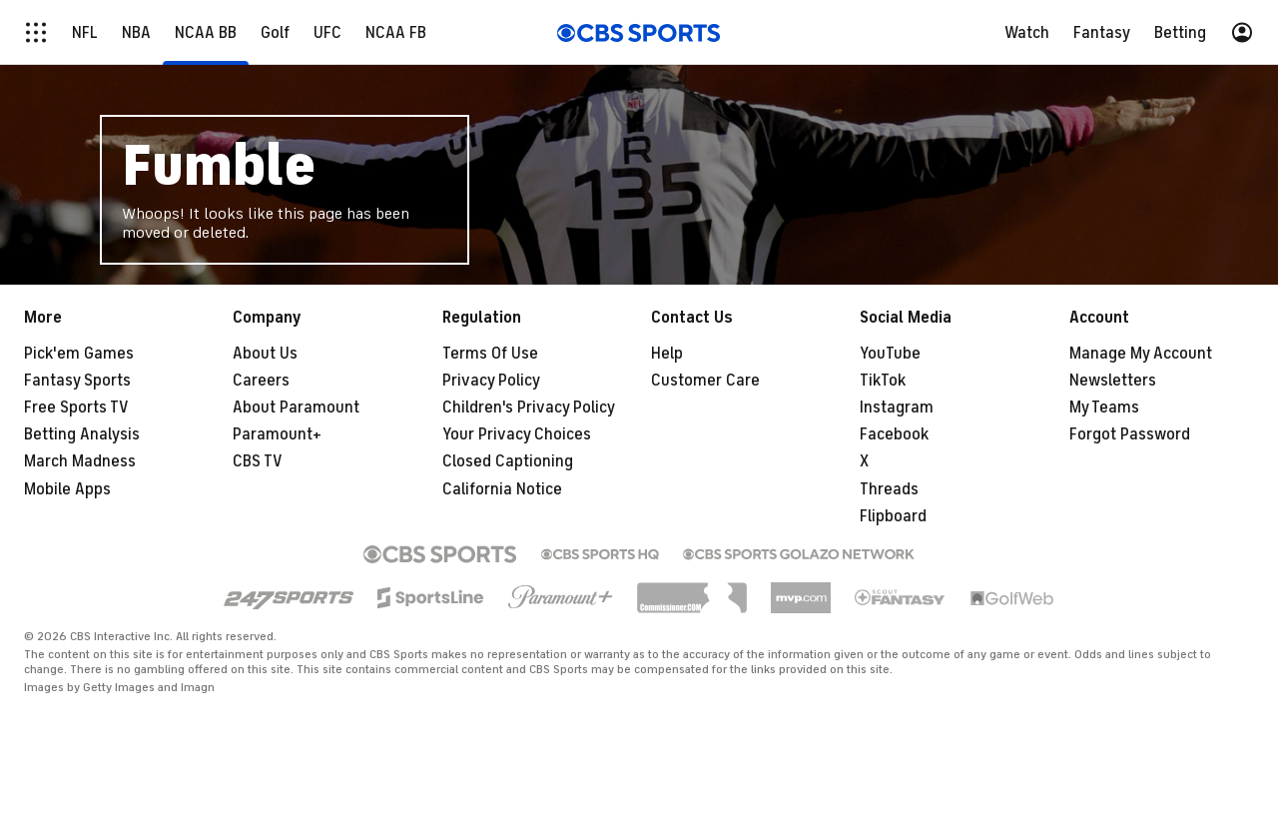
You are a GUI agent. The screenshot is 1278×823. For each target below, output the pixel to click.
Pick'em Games (79, 354)
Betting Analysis (82, 434)
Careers (261, 381)
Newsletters (1112, 381)
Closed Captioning (507, 461)
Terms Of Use (490, 354)
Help (667, 354)
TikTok (883, 381)
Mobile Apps (67, 489)
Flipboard (893, 516)
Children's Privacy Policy (528, 407)
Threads (889, 489)
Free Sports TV (76, 407)
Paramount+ (277, 434)
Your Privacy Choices (516, 434)
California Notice (502, 489)
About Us (265, 354)
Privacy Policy (491, 381)
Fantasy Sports (77, 381)
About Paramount (296, 407)
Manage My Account (1140, 354)
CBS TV (258, 461)
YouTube (890, 354)
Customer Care (705, 381)
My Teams (1104, 407)
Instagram (897, 407)
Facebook (894, 434)
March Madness (80, 461)
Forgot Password (1129, 434)
